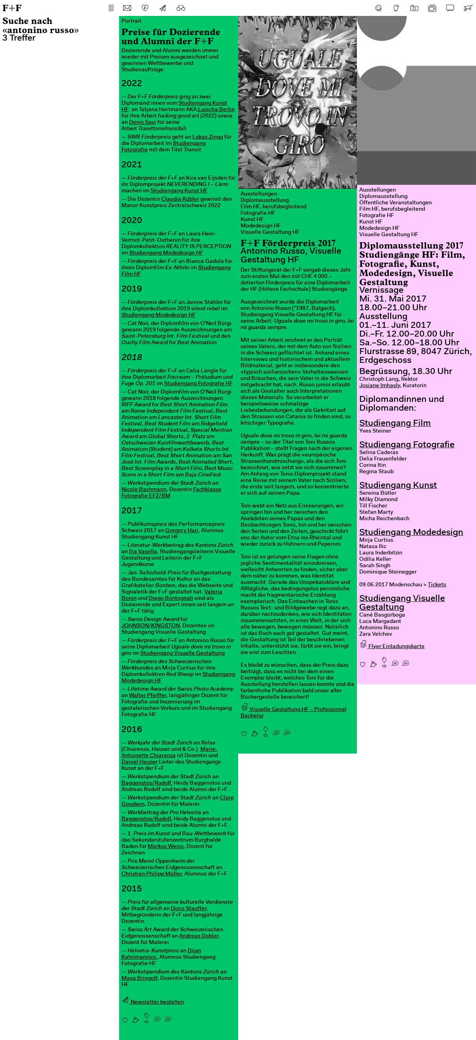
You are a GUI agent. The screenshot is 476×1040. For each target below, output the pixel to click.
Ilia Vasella (143, 552)
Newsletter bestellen (152, 1002)
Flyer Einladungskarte (392, 647)
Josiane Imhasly (379, 386)
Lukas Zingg (207, 137)
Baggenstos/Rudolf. (146, 783)
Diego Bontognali (171, 598)
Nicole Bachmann (144, 490)
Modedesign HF (261, 226)
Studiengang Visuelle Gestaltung (182, 653)
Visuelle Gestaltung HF (270, 232)
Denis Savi (142, 122)
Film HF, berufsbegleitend (273, 207)
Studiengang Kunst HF (179, 191)
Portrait (131, 21)
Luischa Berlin (216, 110)
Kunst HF (252, 220)
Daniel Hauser (139, 762)
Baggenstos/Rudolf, (146, 819)
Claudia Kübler (180, 199)
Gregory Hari (181, 531)
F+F (12, 7)
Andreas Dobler (198, 936)
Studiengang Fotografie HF (198, 384)
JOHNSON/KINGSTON (150, 626)
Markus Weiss (166, 847)
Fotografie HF (258, 213)
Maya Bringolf (139, 978)
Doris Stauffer (188, 909)
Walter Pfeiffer (147, 696)
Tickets (437, 585)
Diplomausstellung (265, 201)
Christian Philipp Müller (151, 874)
